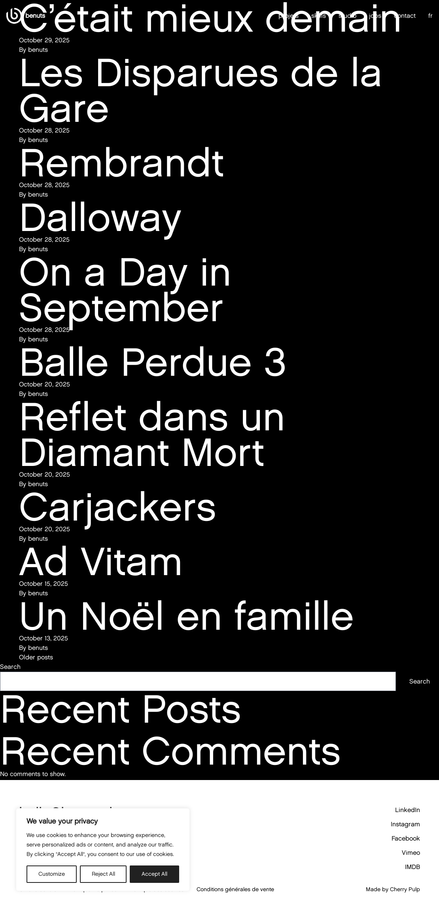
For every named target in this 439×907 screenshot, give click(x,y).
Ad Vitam (101, 561)
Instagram (405, 824)
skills (318, 15)
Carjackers (117, 506)
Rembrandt (121, 162)
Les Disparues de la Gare (200, 90)
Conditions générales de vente (235, 889)
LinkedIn (407, 810)
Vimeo (411, 852)
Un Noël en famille (186, 616)
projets (288, 15)
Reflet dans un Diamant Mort (152, 434)
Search (10, 666)
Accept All (154, 874)
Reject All (103, 874)
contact (405, 15)
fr (430, 16)
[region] (103, 849)
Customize (51, 874)
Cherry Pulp (405, 889)
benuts (38, 647)
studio (347, 15)
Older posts (36, 657)
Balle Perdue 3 (152, 362)
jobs (375, 15)
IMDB (412, 867)
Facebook (406, 838)
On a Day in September (125, 289)
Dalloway (100, 217)
